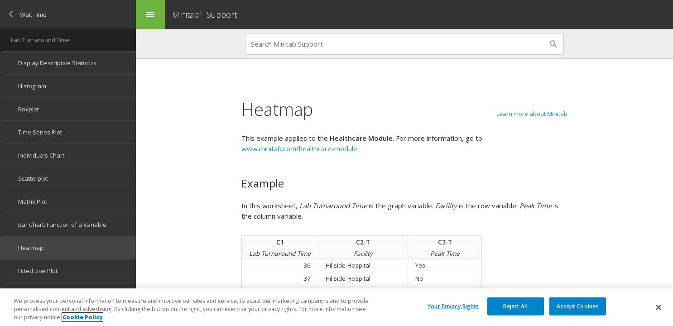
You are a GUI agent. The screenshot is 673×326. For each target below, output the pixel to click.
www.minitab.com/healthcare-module (299, 148)
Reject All (515, 306)
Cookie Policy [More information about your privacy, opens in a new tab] (82, 317)
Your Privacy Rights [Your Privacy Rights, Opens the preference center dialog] (453, 306)
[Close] (658, 307)
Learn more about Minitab (531, 114)
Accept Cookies (577, 306)
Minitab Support (204, 14)
